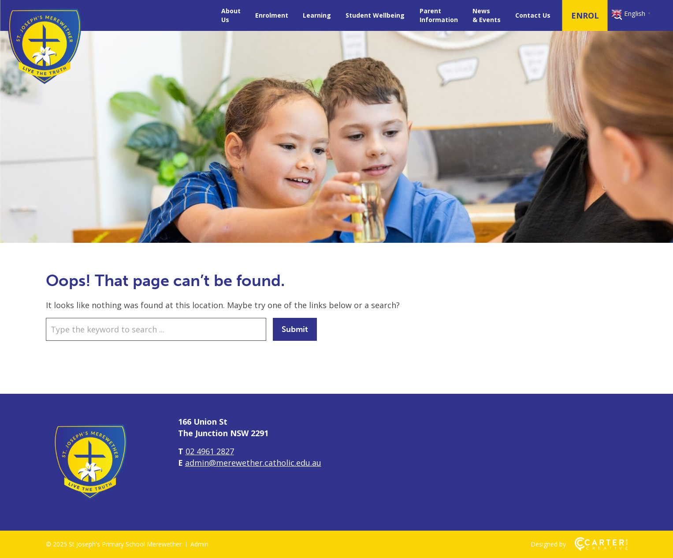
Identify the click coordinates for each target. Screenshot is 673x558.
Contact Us (532, 15)
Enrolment (271, 15)
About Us (231, 15)
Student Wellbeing (375, 15)
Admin (199, 544)
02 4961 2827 (210, 451)
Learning (317, 15)
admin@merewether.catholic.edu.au (253, 462)
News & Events (486, 15)
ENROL (585, 15)
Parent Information (439, 15)
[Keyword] (156, 329)
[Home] (90, 503)
